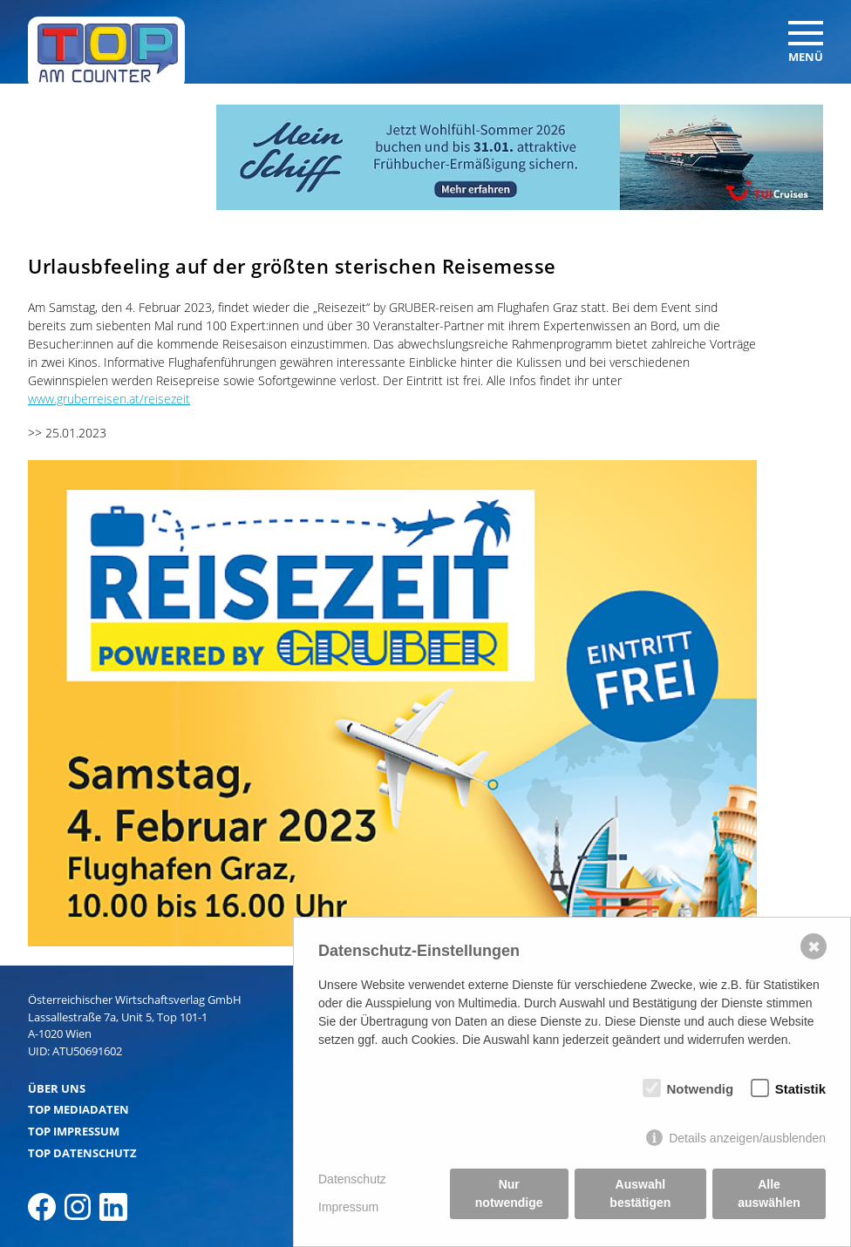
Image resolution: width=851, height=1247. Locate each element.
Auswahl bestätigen (640, 1193)
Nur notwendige (509, 1193)
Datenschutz (352, 1179)
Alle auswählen (769, 1193)
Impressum (348, 1207)
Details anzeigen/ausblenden (747, 1138)
